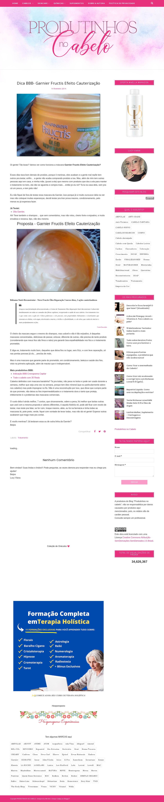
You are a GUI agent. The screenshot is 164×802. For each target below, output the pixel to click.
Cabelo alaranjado (124, 238)
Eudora (91, 754)
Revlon (65, 776)
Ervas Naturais (78, 754)
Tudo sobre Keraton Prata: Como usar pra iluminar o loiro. (139, 343)
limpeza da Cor (123, 286)
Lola (73, 765)
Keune (101, 760)
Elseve (56, 754)
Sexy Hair (85, 781)
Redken (55, 776)
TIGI (95, 781)
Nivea (85, 770)
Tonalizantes (122, 281)
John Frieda (48, 760)
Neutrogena (74, 770)
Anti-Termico (122, 222)
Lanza (50, 765)
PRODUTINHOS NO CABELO (26, 799)
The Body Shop (18, 787)
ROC (47, 776)
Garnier (14, 760)
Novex (94, 770)
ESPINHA (144, 254)
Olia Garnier (18, 212)
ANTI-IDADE (134, 217)
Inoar (36, 760)
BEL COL (15, 749)
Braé (76, 749)
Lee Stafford (62, 765)
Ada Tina (69, 744)
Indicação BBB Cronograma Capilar (29, 374)
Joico (58, 760)
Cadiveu (26, 754)
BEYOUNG (28, 749)
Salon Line (24, 781)
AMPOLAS (16, 744)
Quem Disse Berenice (32, 776)
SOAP (136, 276)
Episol (65, 754)
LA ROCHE (26, 765)
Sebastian (52, 781)
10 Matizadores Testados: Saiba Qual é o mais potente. (138, 331)
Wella (71, 787)
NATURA (53, 770)
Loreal (81, 765)
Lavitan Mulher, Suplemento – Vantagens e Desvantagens (139, 415)
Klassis (14, 765)
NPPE (62, 770)
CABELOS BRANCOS (125, 233)
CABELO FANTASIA (140, 222)
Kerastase (90, 760)
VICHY (53, 787)
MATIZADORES (131, 265)
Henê (118, 265)
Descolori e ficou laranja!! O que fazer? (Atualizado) (139, 307)
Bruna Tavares (89, 749)
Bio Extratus (53, 749)
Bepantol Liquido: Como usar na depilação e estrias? (140, 391)
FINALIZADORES (132, 259)
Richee (74, 776)
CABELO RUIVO (123, 227)
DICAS (134, 254)
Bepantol (40, 749)
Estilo (118, 259)
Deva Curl (45, 754)
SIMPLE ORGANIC (89, 776)
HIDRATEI (26, 760)
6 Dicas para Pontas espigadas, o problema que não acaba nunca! (139, 355)
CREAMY (15, 754)
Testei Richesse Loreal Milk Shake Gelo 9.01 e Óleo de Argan (139, 403)
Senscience (73, 781)
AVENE (37, 744)
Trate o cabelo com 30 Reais (26, 378)
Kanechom (78, 760)
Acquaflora (57, 744)
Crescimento (122, 254)
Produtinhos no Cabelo (125, 429)
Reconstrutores (123, 276)
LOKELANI (39, 765)
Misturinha (146, 265)
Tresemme (33, 787)
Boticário (66, 749)
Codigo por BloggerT (63, 799)
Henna (146, 259)
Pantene (15, 776)
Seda (62, 781)
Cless (35, 754)
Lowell (91, 765)
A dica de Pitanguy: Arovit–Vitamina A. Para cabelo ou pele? (139, 319)
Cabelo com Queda (124, 243)
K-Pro (67, 760)
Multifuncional (122, 270)
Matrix (14, 770)
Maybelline (26, 770)
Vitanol (62, 787)
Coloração (144, 249)
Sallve (13, 781)
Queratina (145, 270)
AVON (46, 744)
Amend (90, 744)
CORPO (141, 233)
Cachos (119, 249)
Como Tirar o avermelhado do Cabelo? (139, 367)
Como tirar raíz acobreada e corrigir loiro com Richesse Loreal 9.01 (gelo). (140, 379)
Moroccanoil (40, 770)
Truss (44, 787)
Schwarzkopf (38, 781)
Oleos (135, 270)
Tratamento (23, 437)
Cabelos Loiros (143, 243)
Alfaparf (80, 744)
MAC (99, 765)
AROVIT (27, 744)
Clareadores (131, 249)
